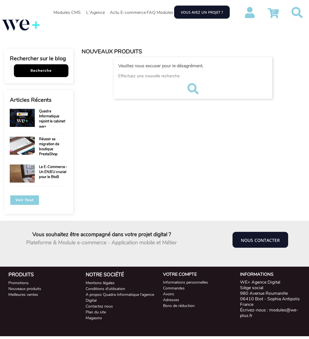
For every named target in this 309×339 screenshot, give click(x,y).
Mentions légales (100, 283)
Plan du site (96, 312)
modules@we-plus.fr (269, 313)
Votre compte (180, 274)
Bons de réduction (179, 305)
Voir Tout (25, 200)
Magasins (94, 318)
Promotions (18, 283)
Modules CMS (67, 12)
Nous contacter (260, 240)
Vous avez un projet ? (202, 12)
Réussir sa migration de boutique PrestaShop (49, 147)
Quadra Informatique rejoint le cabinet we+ (52, 119)
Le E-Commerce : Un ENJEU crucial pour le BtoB (53, 172)
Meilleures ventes (23, 294)
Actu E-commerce (128, 12)
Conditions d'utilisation (105, 288)
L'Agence (95, 12)
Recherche (41, 70)
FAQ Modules (160, 12)
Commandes (174, 288)
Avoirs (168, 294)
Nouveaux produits (24, 288)
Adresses (171, 300)
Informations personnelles (185, 282)
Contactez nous (99, 306)
